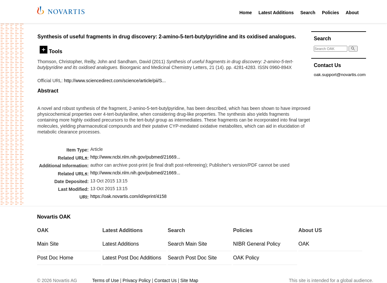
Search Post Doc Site (192, 257)
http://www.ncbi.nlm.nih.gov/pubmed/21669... (135, 157)
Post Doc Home (55, 257)
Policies (330, 12)
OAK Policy (246, 257)
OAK (303, 244)
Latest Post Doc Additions (132, 257)
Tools (51, 51)
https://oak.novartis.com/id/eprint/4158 (128, 196)
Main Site (48, 244)
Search (307, 12)
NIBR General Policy (257, 244)
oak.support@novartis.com (340, 74)
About (352, 12)
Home (245, 12)
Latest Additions (276, 12)
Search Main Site (187, 244)
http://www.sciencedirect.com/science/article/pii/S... (115, 80)
